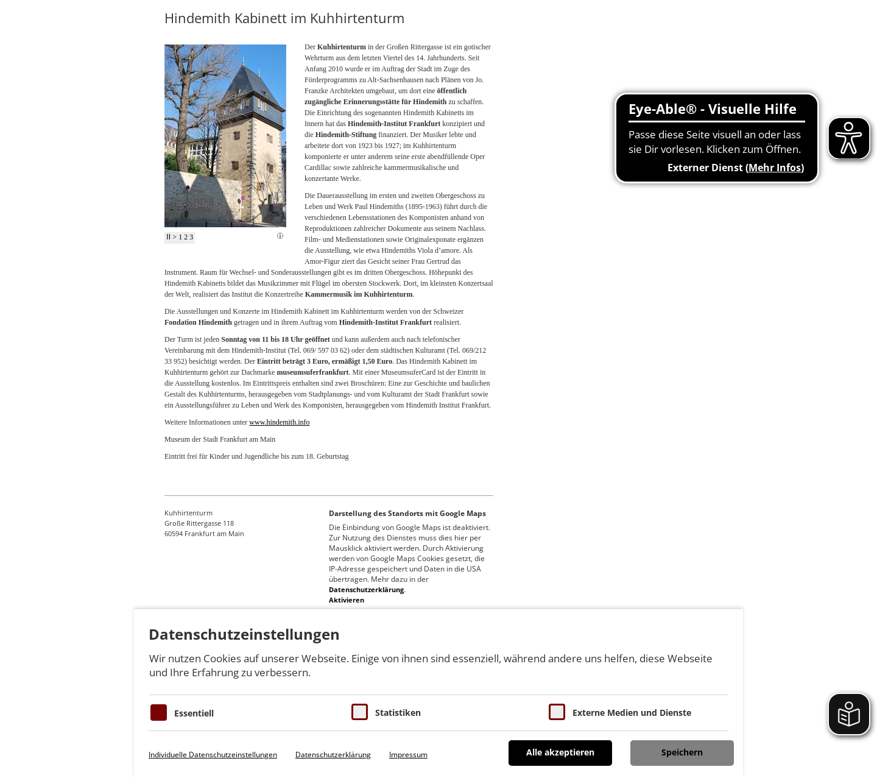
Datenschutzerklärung (366, 589)
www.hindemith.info (279, 422)
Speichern (682, 752)
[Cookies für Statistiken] (359, 712)
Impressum (408, 754)
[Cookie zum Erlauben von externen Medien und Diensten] (557, 712)
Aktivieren (346, 599)
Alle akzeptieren (560, 752)
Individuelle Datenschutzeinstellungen (213, 754)
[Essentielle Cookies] (158, 712)
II (168, 237)
